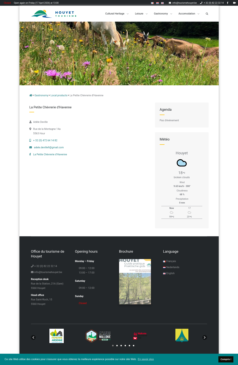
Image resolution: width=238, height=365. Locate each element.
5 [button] (129, 345)
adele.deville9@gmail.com (46, 147)
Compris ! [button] (226, 359)
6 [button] (134, 345)
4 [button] (125, 345)
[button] (33, 337)
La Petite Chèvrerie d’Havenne (48, 154)
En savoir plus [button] (146, 359)
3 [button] (121, 345)
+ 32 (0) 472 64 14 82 (43, 140)
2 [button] (117, 345)
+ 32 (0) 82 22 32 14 (212, 3)
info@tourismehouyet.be (183, 3)
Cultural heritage (117, 13)
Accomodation (189, 13)
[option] (57, 335)
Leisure (141, 13)
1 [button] (113, 345)
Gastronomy (163, 13)
